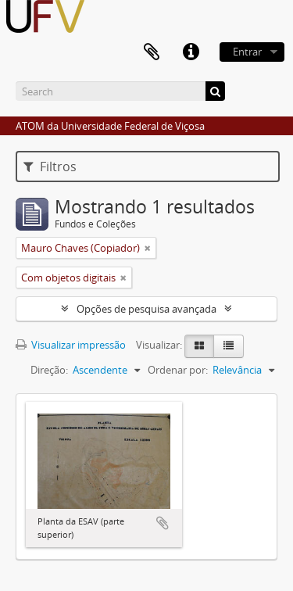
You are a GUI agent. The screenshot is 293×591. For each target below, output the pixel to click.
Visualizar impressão (71, 345)
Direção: (49, 370)
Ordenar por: (178, 370)
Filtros (50, 166)
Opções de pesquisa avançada (146, 309)
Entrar (247, 52)
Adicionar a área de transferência (162, 523)
